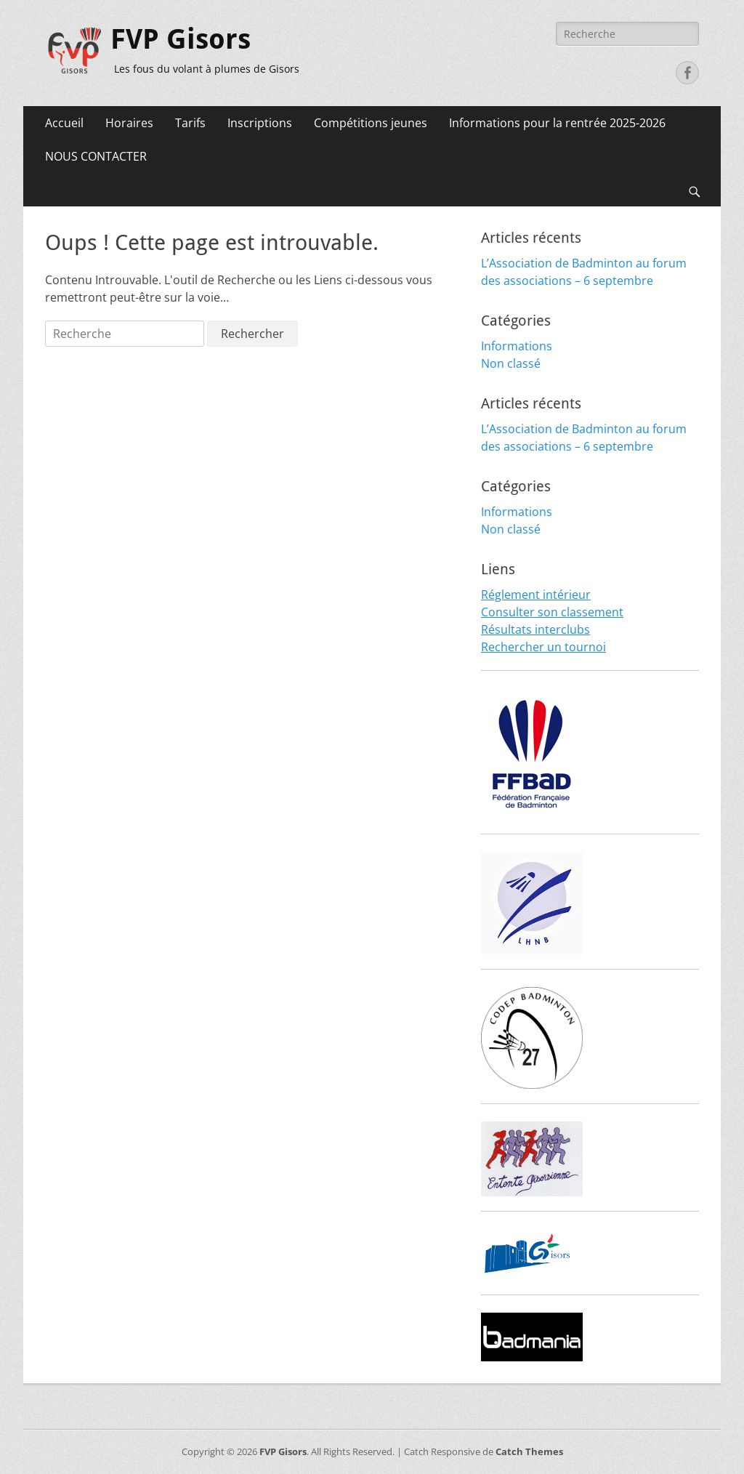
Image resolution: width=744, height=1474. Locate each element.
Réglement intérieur (536, 595)
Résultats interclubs (535, 629)
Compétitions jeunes (370, 123)
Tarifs (190, 123)
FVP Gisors (180, 39)
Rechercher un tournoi (543, 647)
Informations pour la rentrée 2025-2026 (557, 123)
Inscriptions (259, 123)
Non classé (511, 363)
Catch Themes (529, 1451)
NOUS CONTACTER (96, 156)
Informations (516, 346)
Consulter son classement (552, 612)
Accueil (64, 123)
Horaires (129, 123)
